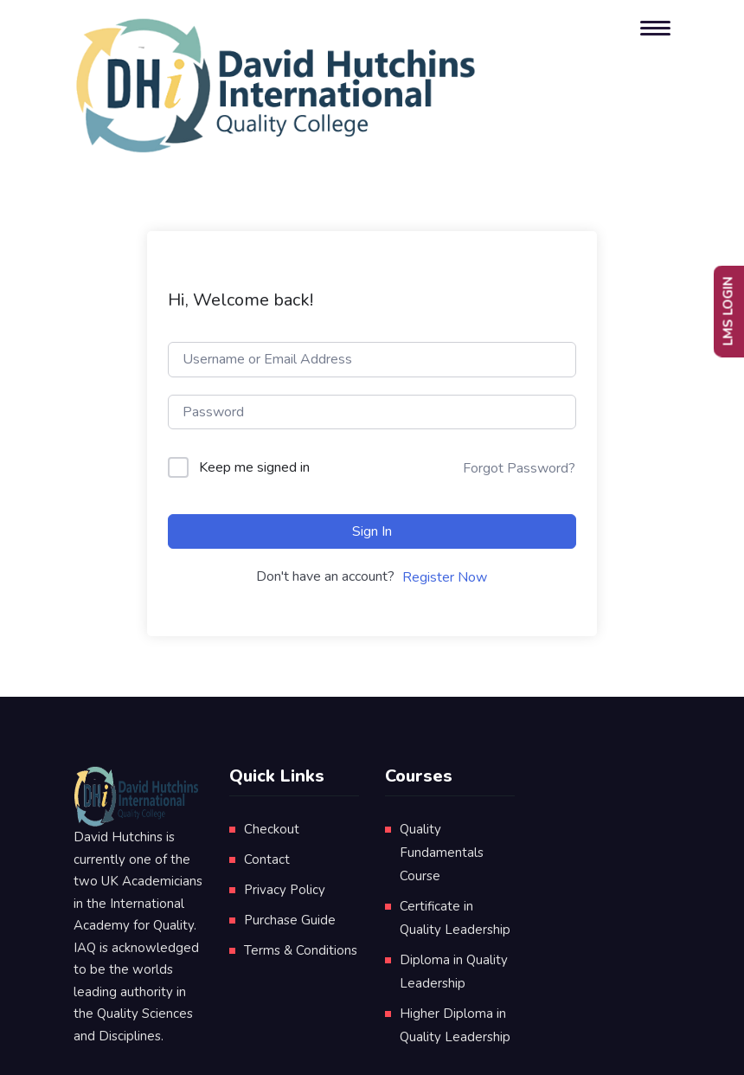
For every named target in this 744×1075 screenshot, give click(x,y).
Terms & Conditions (300, 950)
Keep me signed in (254, 467)
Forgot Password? (519, 468)
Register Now (444, 577)
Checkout (271, 829)
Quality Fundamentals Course (442, 853)
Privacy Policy (284, 889)
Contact (267, 859)
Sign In (372, 531)
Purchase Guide (290, 920)
